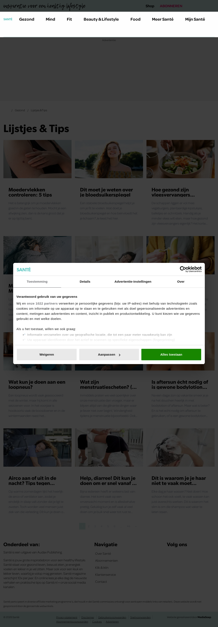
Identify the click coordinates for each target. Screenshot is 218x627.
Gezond (29, 19)
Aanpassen (109, 354)
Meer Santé (165, 19)
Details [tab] (85, 281)
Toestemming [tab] (37, 281)
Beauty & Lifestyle (104, 19)
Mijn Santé (198, 19)
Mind (53, 19)
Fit (72, 19)
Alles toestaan (171, 354)
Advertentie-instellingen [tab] (133, 281)
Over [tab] (181, 281)
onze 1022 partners (42, 303)
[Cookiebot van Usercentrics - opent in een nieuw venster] (183, 269)
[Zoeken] (6, 31)
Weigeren (46, 354)
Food (138, 19)
